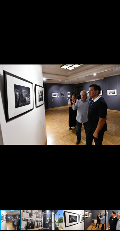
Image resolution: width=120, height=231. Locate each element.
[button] (114, 6)
